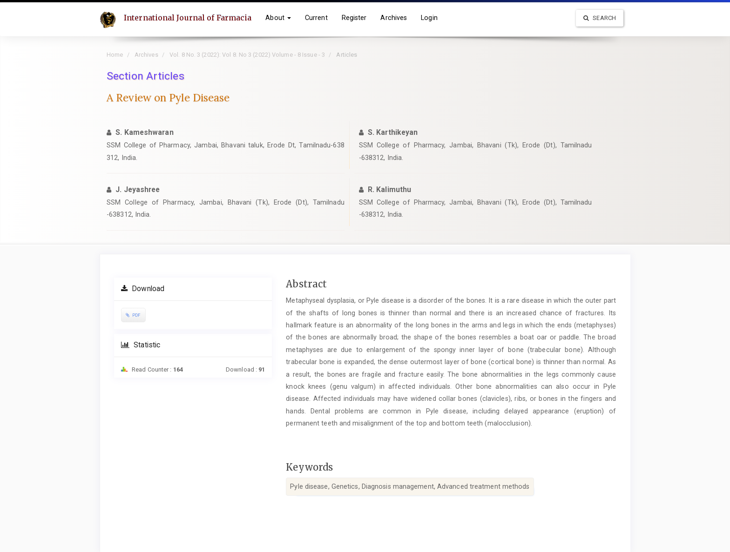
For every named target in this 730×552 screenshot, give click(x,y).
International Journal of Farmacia (187, 17)
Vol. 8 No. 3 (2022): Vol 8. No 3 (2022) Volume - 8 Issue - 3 (247, 54)
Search (599, 17)
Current (316, 17)
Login (429, 17)
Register (354, 17)
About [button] (278, 17)
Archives (393, 17)
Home (115, 54)
